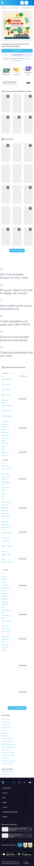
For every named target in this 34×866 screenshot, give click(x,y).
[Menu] (31, 2)
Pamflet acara (5, 719)
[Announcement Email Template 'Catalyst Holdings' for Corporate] (22, 392)
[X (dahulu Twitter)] (24, 782)
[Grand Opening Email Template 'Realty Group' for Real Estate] (22, 552)
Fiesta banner (5, 758)
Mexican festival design (8, 752)
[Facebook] (14, 782)
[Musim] (11, 460)
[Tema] (11, 570)
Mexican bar (4, 733)
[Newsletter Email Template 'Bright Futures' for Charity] (22, 472)
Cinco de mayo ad (6, 727)
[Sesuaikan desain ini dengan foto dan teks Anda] (17, 26)
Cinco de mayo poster (7, 739)
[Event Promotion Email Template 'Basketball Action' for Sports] (22, 526)
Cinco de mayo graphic (7, 755)
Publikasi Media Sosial (7, 771)
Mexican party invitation (8, 761)
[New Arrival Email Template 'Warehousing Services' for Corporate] (22, 446)
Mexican (3, 730)
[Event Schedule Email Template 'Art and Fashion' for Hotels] (22, 579)
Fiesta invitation (5, 750)
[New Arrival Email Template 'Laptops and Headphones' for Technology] (22, 606)
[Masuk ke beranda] (2, 3)
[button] (29, 13)
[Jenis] (11, 373)
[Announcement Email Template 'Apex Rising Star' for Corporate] (22, 685)
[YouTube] (30, 782)
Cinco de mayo (5, 722)
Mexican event (5, 736)
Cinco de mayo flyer (7, 741)
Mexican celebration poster (9, 744)
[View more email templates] (17, 708)
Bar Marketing (5, 774)
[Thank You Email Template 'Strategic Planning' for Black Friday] (22, 659)
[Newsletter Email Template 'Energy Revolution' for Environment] (22, 419)
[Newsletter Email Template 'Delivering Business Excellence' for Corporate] (22, 499)
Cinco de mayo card (7, 764)
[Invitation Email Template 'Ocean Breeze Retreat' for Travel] (22, 632)
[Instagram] (19, 782)
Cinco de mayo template (8, 747)
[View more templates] (17, 250)
